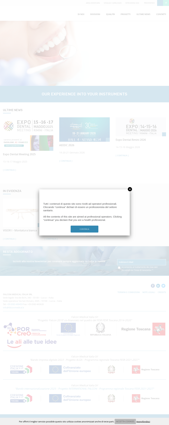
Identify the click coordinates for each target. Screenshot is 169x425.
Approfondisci (143, 421)
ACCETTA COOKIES (125, 421)
